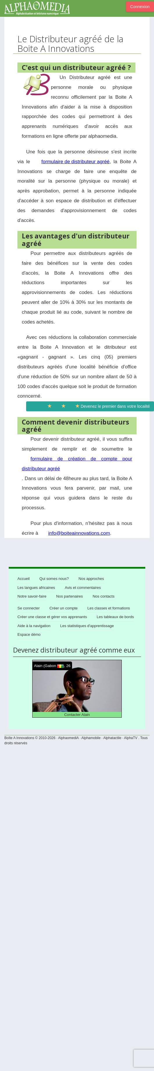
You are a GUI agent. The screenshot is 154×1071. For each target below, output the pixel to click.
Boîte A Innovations (19, 738)
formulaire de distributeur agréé (75, 161)
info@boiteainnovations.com (79, 533)
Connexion (140, 6)
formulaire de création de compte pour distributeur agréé (77, 463)
